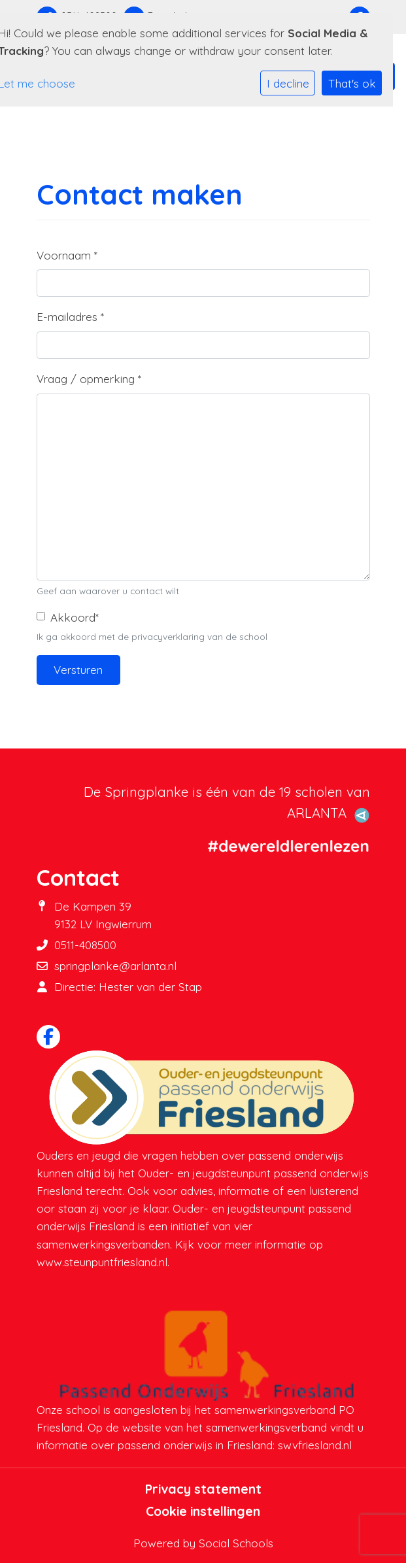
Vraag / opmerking (89, 379)
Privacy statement (203, 1489)
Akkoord (74, 617)
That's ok (352, 83)
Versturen (78, 670)
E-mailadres (70, 317)
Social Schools (236, 1543)
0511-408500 (85, 945)
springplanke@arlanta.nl (115, 966)
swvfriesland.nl (315, 1445)
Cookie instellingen (203, 1511)
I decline (288, 83)
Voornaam (67, 255)
